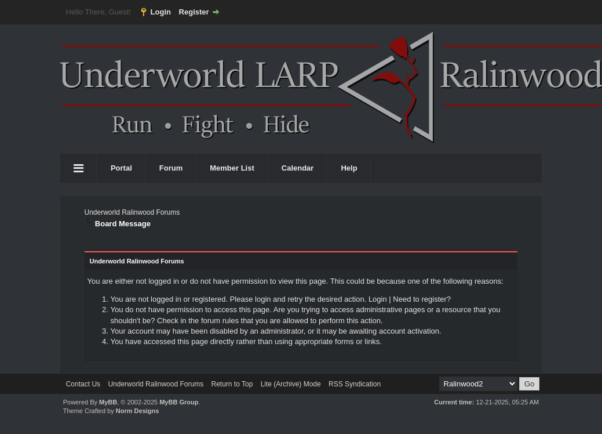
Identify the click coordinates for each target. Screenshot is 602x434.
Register (194, 12)
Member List (232, 168)
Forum (171, 168)
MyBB (108, 402)
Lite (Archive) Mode (291, 384)
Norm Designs (137, 410)
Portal (121, 168)
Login (161, 12)
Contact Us (83, 384)
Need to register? (422, 299)
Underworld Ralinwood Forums (132, 212)
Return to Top (232, 384)
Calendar (298, 168)
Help (349, 168)
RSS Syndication (355, 384)
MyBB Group (178, 402)
